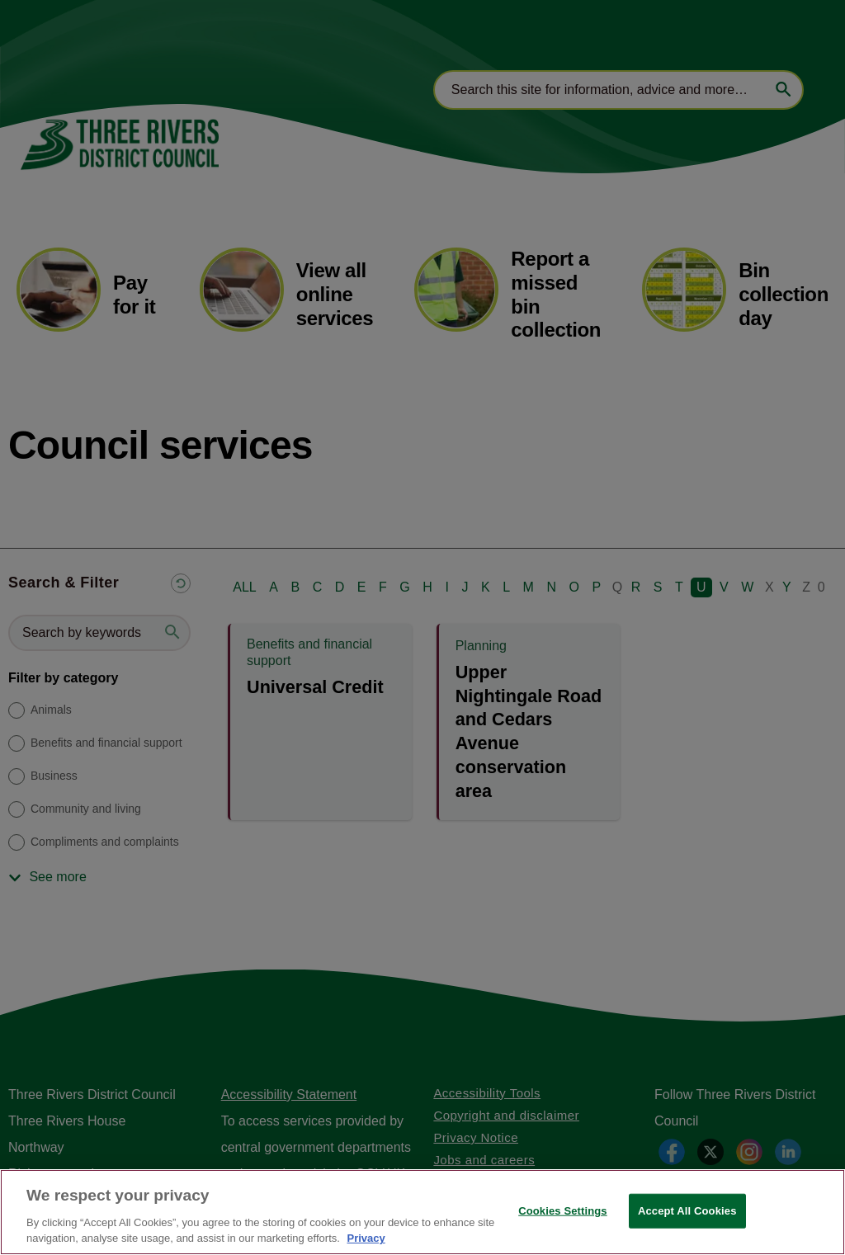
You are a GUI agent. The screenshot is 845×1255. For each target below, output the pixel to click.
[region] (422, 1212)
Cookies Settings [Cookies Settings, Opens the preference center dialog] (562, 1211)
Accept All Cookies (687, 1211)
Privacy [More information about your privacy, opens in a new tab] (366, 1238)
